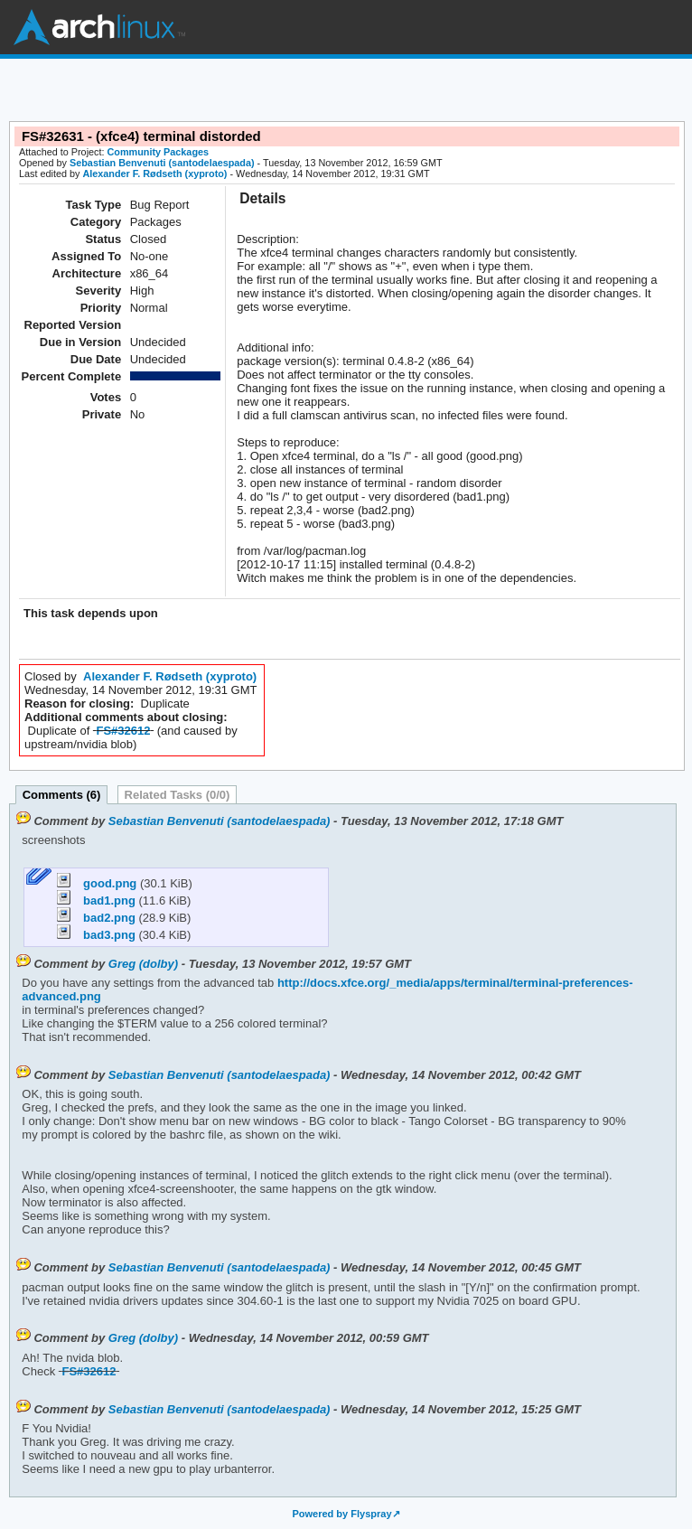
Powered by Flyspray (341, 1513)
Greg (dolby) (143, 964)
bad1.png (97, 900)
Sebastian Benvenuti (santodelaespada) (162, 162)
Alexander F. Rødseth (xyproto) (154, 173)
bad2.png (97, 917)
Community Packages (159, 151)
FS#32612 (124, 730)
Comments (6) (62, 795)
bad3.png (97, 935)
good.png (98, 883)
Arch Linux (99, 27)
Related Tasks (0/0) (177, 795)
